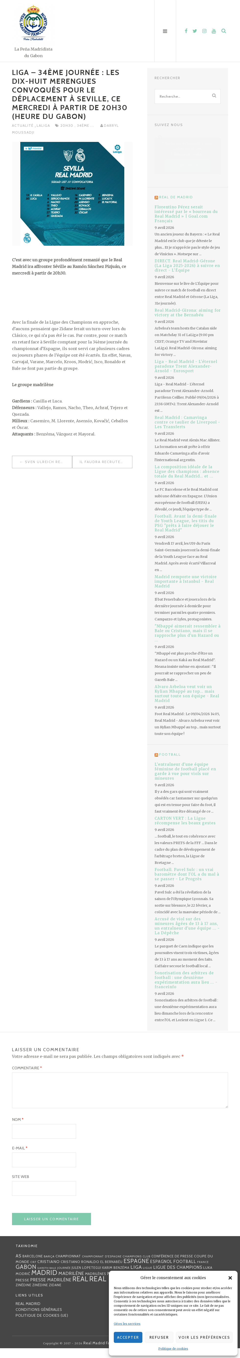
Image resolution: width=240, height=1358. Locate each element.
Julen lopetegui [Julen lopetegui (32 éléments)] (86, 1277)
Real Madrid (28, 1314)
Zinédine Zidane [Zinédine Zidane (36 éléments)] (46, 1295)
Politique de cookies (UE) (42, 1325)
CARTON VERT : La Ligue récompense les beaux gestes (185, 820)
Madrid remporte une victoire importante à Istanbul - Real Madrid (186, 581)
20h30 (67, 125)
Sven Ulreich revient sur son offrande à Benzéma (48, 462)
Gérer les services (127, 1324)
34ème (84, 125)
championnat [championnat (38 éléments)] (68, 1266)
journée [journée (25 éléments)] (64, 1277)
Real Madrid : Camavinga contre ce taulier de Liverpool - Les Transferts (187, 422)
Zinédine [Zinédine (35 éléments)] (23, 1295)
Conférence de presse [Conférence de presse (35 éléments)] (172, 1266)
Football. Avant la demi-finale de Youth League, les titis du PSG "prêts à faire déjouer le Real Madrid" (186, 523)
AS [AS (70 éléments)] (19, 1265)
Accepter (128, 1337)
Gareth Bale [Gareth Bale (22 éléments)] (46, 1277)
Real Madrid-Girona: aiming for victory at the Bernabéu (188, 312)
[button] (230, 1277)
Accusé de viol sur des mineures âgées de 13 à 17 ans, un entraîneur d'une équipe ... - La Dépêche (187, 926)
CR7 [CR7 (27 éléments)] (33, 1271)
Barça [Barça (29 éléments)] (49, 1266)
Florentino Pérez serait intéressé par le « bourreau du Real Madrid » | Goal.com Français (186, 214)
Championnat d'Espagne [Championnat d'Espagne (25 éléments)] (102, 1266)
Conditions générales (39, 1319)
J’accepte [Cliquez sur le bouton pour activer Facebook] (187, 166)
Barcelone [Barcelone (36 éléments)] (33, 1266)
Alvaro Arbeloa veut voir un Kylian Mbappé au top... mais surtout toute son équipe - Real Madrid (187, 693)
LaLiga (43, 125)
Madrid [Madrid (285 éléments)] (44, 1282)
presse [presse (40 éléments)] (22, 1290)
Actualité (23, 125)
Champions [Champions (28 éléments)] (132, 1266)
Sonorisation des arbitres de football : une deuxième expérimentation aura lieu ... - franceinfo (186, 980)
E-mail (19, 1158)
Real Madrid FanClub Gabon (108, 1353)
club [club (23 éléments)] (146, 1266)
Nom (17, 1129)
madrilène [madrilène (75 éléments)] (71, 1283)
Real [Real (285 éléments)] (80, 1289)
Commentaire (27, 1068)
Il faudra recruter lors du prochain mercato (106, 462)
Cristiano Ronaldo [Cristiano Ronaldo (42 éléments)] (80, 1271)
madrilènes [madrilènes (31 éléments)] (95, 1283)
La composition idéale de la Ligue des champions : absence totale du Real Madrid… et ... (187, 471)
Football (170, 754)
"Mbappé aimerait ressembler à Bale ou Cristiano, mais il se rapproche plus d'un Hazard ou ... (188, 633)
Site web (20, 1186)
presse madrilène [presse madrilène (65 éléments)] (50, 1289)
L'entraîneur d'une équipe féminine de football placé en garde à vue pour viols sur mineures (185, 771)
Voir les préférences (204, 1337)
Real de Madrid (176, 197)
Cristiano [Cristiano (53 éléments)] (48, 1271)
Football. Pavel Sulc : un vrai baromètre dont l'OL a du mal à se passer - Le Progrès (187, 874)
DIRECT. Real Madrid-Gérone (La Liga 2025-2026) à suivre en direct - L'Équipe (187, 266)
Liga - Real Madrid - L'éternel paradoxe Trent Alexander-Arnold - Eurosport (186, 366)
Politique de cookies (173, 1348)
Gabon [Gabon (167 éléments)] (26, 1276)
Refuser (159, 1337)
